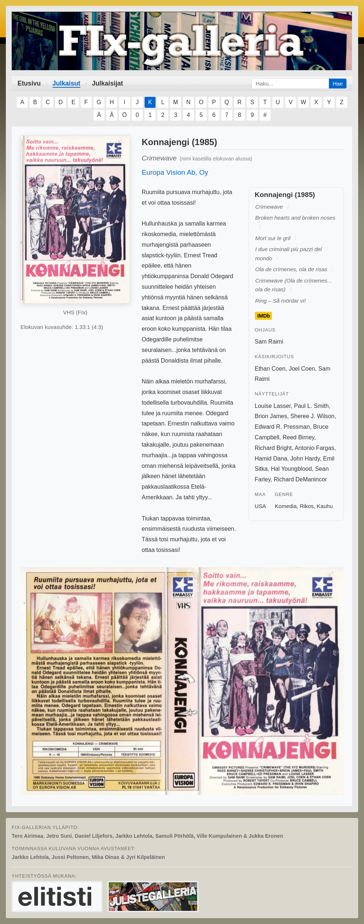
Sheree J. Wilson (312, 416)
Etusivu (29, 83)
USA (260, 506)
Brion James (271, 416)
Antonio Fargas (314, 448)
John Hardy (305, 458)
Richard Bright (273, 448)
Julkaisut (66, 83)
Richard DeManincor (300, 479)
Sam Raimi (269, 341)
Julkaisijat (107, 83)
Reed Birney (298, 437)
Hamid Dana (271, 458)
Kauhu (325, 506)
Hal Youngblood (291, 469)
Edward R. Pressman (282, 427)
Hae (338, 83)
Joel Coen (302, 369)
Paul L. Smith (311, 406)
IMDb (263, 316)
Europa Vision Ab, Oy (175, 172)
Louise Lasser (273, 406)
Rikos (307, 506)
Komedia (286, 506)
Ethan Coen (270, 369)
